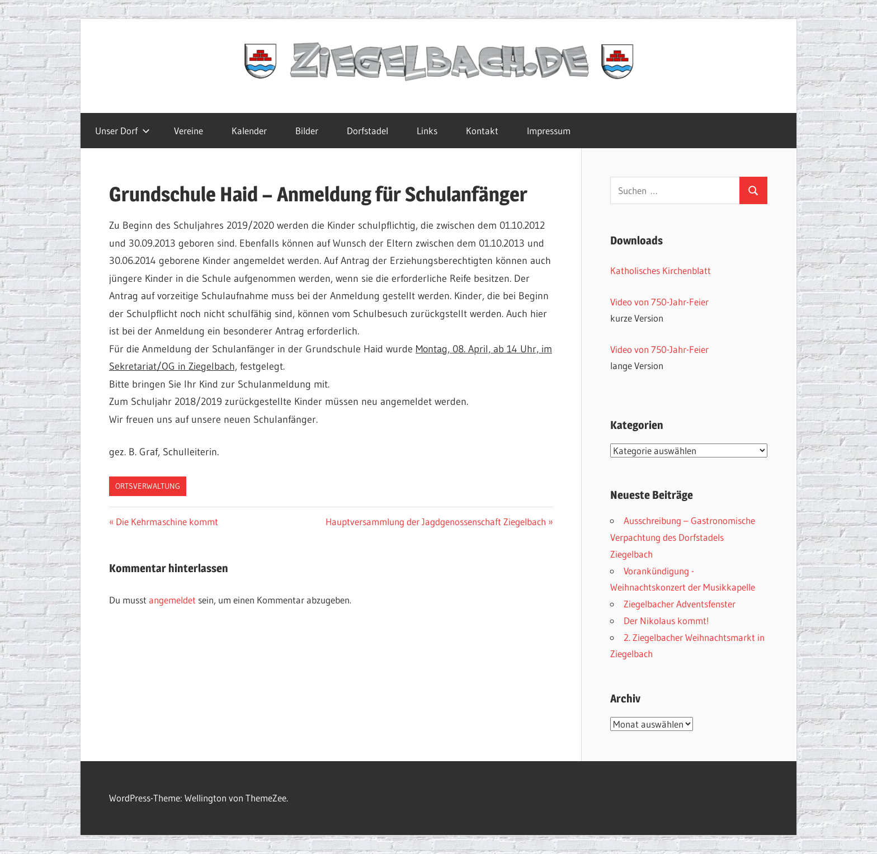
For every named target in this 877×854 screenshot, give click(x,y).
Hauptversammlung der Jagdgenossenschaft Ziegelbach (436, 521)
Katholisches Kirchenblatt (660, 270)
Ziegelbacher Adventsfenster (679, 604)
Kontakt (482, 130)
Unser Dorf (122, 130)
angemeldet (172, 600)
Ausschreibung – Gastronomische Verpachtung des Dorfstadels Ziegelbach (682, 537)
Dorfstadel (367, 130)
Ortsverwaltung (147, 486)
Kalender (249, 130)
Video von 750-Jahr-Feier (659, 302)
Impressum (548, 130)
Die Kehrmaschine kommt (166, 521)
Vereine (188, 130)
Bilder (306, 130)
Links (427, 130)
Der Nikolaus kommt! (666, 620)
